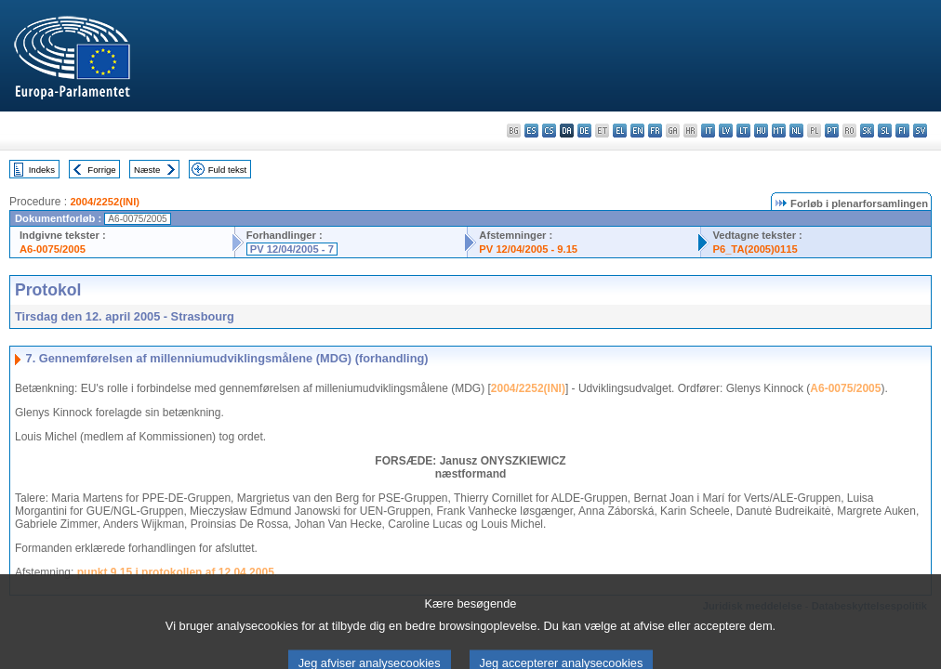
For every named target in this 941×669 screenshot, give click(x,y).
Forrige (101, 169)
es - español (531, 131)
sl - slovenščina (885, 131)
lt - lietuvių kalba (743, 131)
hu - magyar (761, 131)
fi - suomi (902, 131)
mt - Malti (779, 131)
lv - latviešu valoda (726, 131)
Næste (147, 169)
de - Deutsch (584, 131)
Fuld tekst (227, 169)
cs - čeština (549, 131)
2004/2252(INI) (104, 201)
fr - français (655, 131)
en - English (637, 131)
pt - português (832, 131)
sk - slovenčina (867, 131)
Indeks (42, 169)
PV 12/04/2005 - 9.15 (528, 249)
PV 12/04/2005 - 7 (292, 249)
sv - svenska (920, 131)
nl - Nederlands (796, 131)
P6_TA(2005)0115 (754, 249)
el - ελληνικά (620, 131)
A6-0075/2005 (53, 249)
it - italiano (708, 131)
